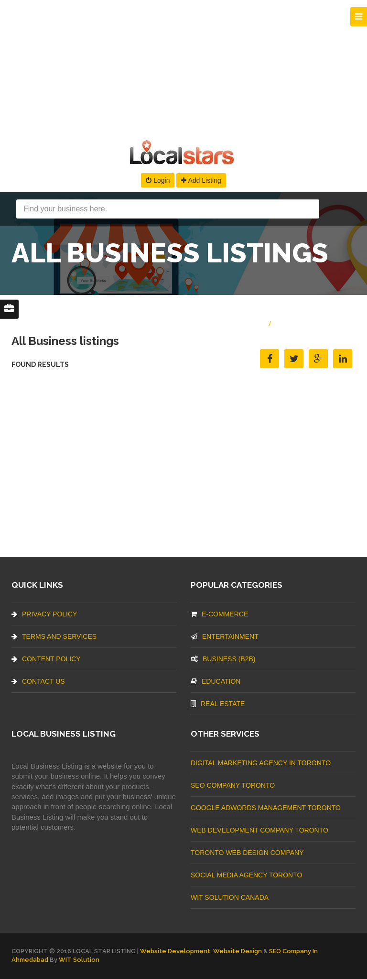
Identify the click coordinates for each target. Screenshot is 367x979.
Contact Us (38, 681)
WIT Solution (79, 959)
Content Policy (46, 659)
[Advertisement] (183, 67)
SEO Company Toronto (233, 785)
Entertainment (225, 636)
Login (158, 180)
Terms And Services (54, 636)
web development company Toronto (259, 830)
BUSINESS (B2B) (223, 659)
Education (215, 681)
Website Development (175, 951)
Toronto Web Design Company (247, 852)
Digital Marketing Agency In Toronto (261, 763)
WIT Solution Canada (230, 897)
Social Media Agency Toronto (246, 875)
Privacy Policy (44, 614)
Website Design (237, 951)
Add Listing (201, 180)
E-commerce (219, 614)
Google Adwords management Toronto (266, 808)
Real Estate (218, 704)
